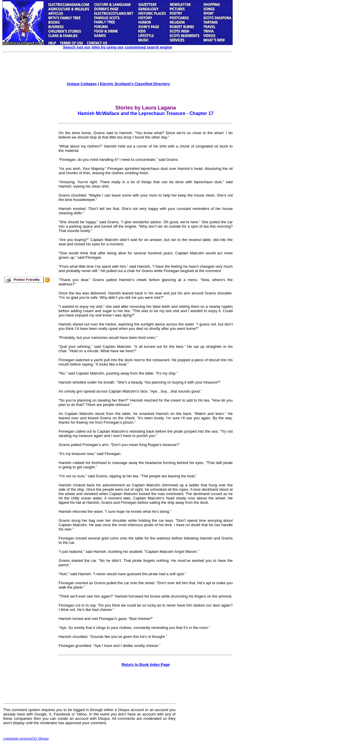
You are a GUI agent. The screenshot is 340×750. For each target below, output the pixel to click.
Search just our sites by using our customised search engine (117, 47)
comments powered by (26, 738)
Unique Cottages (82, 84)
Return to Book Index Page (146, 664)
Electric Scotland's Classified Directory (135, 84)
